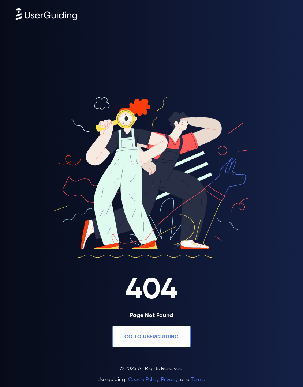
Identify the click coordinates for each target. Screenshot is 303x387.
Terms (198, 379)
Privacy (169, 379)
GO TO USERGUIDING (151, 336)
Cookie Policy (143, 379)
